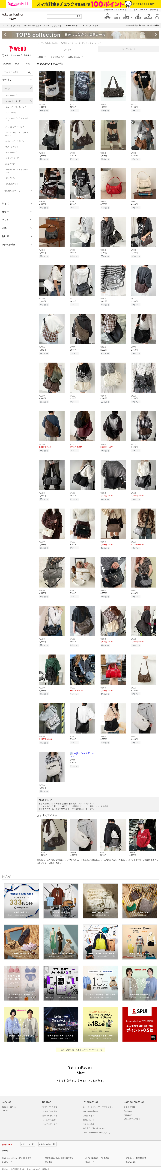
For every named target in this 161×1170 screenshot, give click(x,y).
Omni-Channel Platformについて (96, 1126)
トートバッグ (11, 95)
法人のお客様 (88, 1117)
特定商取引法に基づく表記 (94, 1122)
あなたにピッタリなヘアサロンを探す (16, 1151)
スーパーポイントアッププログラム (98, 1100)
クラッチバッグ (12, 158)
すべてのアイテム (49, 1117)
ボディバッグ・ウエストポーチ (16, 119)
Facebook (128, 1104)
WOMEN (7, 64)
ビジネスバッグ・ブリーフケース (16, 133)
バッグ (7, 89)
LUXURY (5, 1104)
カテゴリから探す (49, 1109)
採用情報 (45, 1163)
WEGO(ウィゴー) (68, 43)
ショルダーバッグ (13, 101)
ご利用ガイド (88, 1109)
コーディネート (128, 49)
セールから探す (49, 1113)
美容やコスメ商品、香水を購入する (59, 1151)
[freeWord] (17, 72)
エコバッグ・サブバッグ (15, 141)
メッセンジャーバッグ (14, 127)
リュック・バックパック (15, 107)
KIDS (28, 64)
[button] (54, 831)
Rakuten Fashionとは (92, 1105)
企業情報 (5, 1163)
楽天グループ (139, 10)
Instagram (128, 1108)
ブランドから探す (49, 1100)
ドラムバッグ (11, 152)
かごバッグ (10, 164)
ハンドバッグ (11, 113)
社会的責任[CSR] (33, 1163)
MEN (17, 64)
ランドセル (10, 178)
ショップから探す (49, 1105)
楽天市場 (154, 10)
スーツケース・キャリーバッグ (16, 170)
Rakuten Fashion (52, 43)
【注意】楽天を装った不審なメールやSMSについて (80, 1043)
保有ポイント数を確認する (135, 1151)
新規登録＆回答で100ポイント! (117, 10)
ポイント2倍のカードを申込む (97, 1151)
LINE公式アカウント (132, 1112)
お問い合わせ (88, 1113)
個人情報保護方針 (18, 1163)
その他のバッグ (12, 184)
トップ (40, 43)
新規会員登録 (129, 1100)
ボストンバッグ (12, 147)
